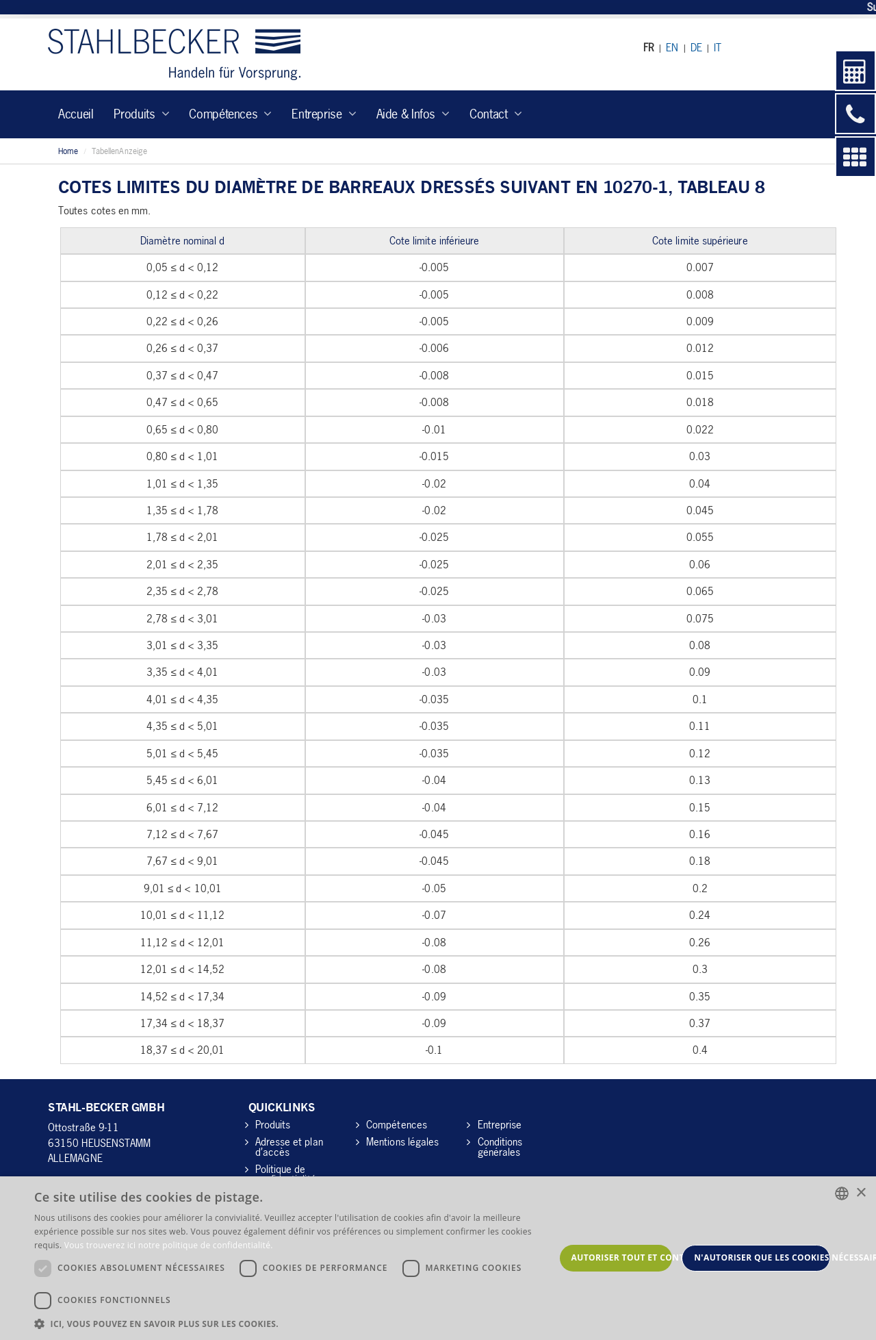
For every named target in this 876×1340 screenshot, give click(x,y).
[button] (294, 1323)
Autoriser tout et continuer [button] (622, 1257)
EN (672, 47)
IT (717, 47)
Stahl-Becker (174, 54)
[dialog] (438, 1258)
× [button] (860, 1193)
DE (696, 47)
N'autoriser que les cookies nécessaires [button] (762, 1257)
